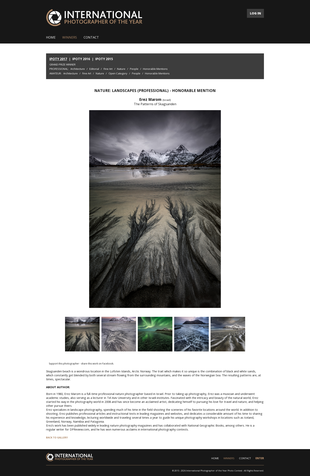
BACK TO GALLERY (57, 437)
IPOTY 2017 (58, 59)
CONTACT (91, 37)
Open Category (118, 73)
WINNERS (69, 37)
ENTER (259, 458)
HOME (51, 37)
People (134, 69)
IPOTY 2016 (81, 59)
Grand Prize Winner (62, 64)
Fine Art (108, 69)
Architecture (77, 69)
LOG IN (255, 13)
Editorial (94, 69)
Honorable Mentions (155, 69)
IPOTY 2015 (104, 59)
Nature (121, 69)
